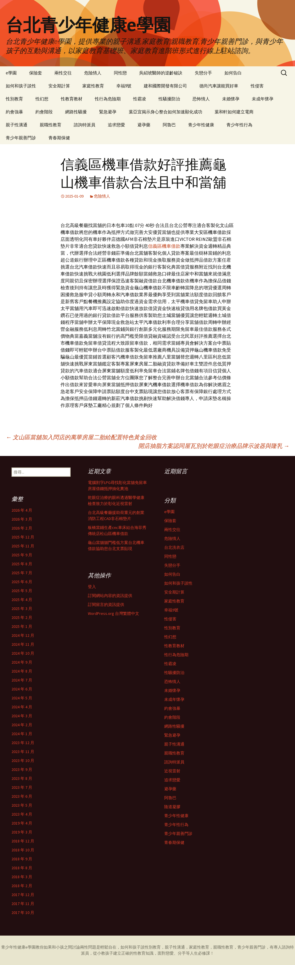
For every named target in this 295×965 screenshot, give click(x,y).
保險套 (35, 73)
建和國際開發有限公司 (165, 86)
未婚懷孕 (230, 99)
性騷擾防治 (169, 99)
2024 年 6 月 (22, 689)
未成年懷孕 (262, 99)
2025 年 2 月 (22, 617)
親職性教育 (50, 124)
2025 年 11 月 (23, 546)
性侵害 (257, 86)
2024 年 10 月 (23, 653)
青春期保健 (59, 137)
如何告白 (233, 73)
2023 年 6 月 (22, 796)
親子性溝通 (16, 124)
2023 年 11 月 (23, 751)
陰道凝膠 (172, 806)
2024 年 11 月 (23, 644)
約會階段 (44, 111)
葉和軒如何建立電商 (234, 111)
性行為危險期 (108, 99)
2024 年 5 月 (22, 698)
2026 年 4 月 (22, 510)
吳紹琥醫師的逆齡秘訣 (160, 73)
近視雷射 (172, 770)
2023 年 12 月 (23, 742)
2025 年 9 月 (22, 554)
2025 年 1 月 (22, 626)
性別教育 (14, 99)
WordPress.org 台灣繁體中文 (113, 613)
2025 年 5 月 (22, 590)
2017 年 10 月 (23, 912)
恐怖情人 (201, 99)
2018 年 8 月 (22, 867)
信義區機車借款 (164, 246)
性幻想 (41, 99)
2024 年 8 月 (22, 671)
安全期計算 (59, 86)
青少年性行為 (239, 124)
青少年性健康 (201, 124)
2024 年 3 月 (22, 715)
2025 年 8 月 (22, 563)
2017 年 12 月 (23, 894)
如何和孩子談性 (21, 86)
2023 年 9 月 (22, 769)
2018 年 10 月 (23, 850)
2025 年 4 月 (22, 599)
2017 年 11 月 (23, 903)
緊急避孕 (107, 111)
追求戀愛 (116, 124)
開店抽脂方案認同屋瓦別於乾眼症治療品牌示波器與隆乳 (213, 445)
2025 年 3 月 (22, 608)
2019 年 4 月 (22, 823)
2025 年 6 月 (22, 581)
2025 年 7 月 (22, 572)
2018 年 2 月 (22, 885)
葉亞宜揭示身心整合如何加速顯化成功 (165, 111)
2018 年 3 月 (22, 876)
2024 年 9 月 (22, 662)
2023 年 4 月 (22, 814)
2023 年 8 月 (22, 778)
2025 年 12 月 (23, 537)
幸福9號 (123, 86)
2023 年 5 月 (22, 805)
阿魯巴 (169, 124)
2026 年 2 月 (22, 528)
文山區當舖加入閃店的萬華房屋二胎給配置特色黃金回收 (81, 437)
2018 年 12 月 (23, 841)
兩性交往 (63, 73)
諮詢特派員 (84, 124)
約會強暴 (14, 111)
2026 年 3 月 (22, 519)
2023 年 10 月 (23, 760)
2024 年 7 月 (22, 680)
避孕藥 (143, 124)
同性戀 (120, 73)
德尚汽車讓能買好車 (218, 86)
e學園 (11, 73)
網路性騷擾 (76, 111)
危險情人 (92, 73)
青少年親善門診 (21, 137)
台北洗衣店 (174, 547)
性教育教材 (71, 99)
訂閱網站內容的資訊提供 (110, 595)
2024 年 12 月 (23, 635)
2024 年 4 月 (22, 706)
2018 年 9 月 (22, 858)
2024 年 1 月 (22, 733)
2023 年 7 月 (22, 787)
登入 (92, 586)
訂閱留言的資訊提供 (106, 604)
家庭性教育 (93, 86)
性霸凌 (139, 99)
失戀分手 (203, 73)
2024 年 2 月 (22, 724)
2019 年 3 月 (22, 832)
